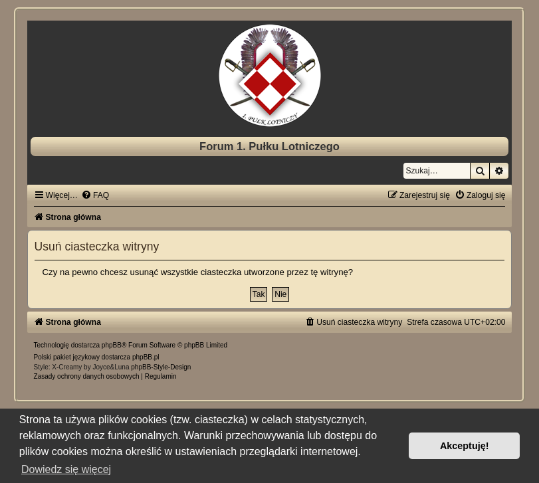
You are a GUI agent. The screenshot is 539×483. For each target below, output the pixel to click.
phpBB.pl (146, 357)
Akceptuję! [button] (464, 445)
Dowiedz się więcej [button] (66, 469)
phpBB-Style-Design (161, 367)
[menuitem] (95, 195)
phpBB (112, 345)
